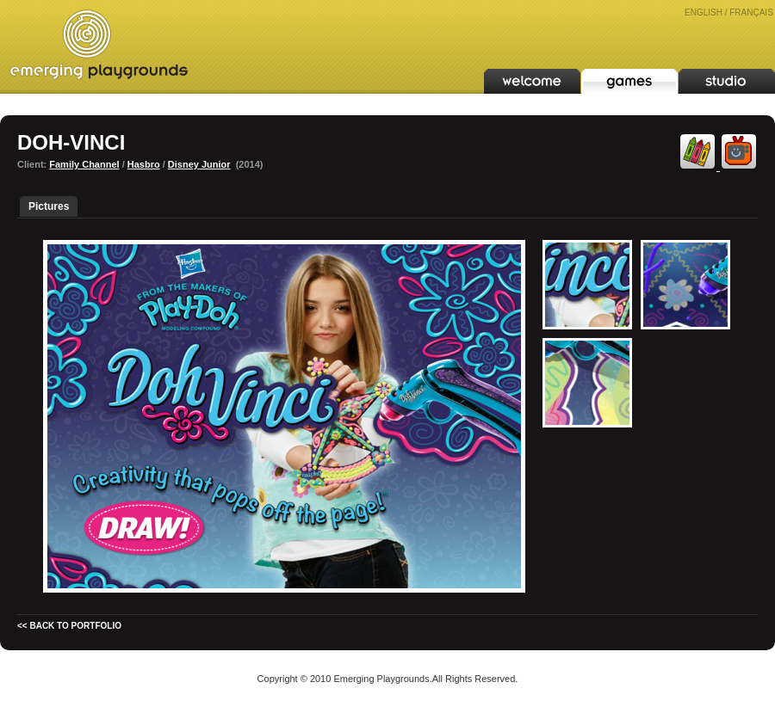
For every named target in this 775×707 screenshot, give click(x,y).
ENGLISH (703, 12)
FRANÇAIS (751, 12)
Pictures (48, 206)
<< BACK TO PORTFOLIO (69, 625)
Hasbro (143, 164)
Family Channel (84, 164)
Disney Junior (199, 164)
